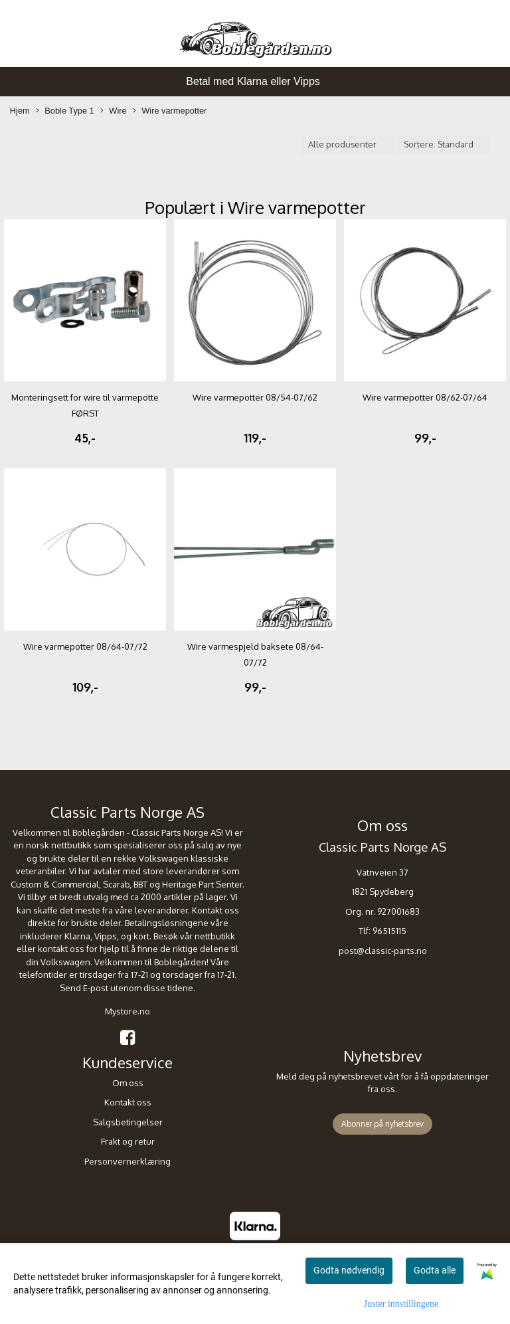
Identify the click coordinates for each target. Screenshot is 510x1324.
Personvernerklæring (127, 1161)
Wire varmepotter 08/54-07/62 (255, 397)
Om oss (127, 1083)
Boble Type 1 (65, 111)
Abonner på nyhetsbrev (382, 1124)
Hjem (20, 111)
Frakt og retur (128, 1141)
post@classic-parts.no (383, 950)
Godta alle (435, 1270)
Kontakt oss (127, 1102)
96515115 (389, 930)
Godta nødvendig (348, 1270)
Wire (113, 111)
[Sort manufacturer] (347, 144)
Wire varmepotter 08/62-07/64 (425, 397)
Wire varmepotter (170, 111)
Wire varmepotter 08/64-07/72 (85, 646)
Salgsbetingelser (128, 1122)
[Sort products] (443, 144)
